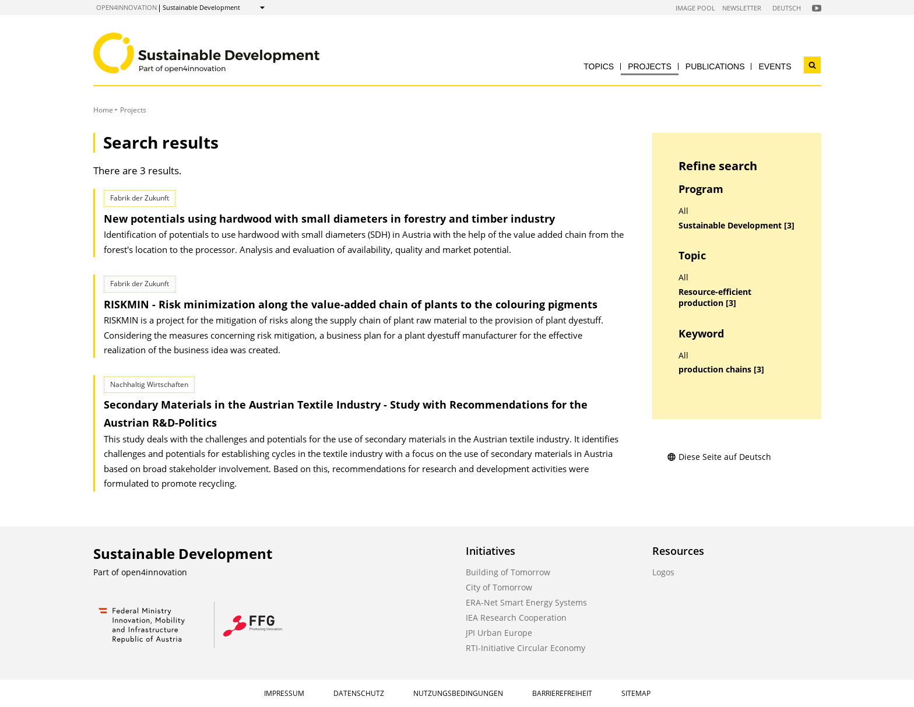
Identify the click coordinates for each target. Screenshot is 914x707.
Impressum (284, 693)
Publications (715, 66)
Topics (598, 66)
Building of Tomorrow (508, 572)
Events (774, 66)
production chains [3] (721, 369)
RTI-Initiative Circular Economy (525, 647)
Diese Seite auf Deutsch (719, 456)
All (683, 211)
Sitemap (636, 693)
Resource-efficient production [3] (715, 297)
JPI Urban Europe (499, 632)
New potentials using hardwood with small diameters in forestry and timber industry (329, 219)
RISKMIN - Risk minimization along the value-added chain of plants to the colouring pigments (350, 304)
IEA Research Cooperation (516, 617)
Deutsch (786, 7)
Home (103, 110)
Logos (663, 572)
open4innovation (126, 7)
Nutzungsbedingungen (458, 693)
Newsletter (741, 7)
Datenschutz (358, 693)
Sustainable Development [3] (737, 225)
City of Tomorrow (499, 587)
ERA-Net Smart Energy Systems (526, 602)
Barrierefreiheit (562, 693)
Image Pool (695, 7)
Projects (650, 66)
